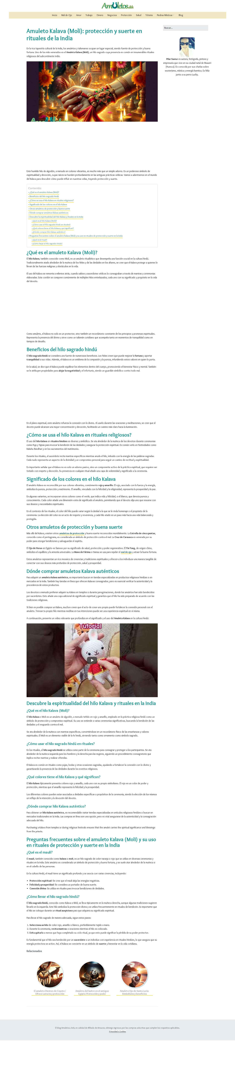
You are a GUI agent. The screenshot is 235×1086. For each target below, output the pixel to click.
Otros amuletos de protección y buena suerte (50, 254)
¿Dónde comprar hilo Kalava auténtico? (49, 277)
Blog (181, 15)
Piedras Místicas (164, 15)
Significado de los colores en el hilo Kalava (48, 250)
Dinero (100, 15)
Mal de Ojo (66, 15)
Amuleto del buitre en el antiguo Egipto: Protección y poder (92, 1038)
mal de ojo (126, 597)
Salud (138, 15)
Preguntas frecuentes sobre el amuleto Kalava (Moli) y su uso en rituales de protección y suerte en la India (76, 281)
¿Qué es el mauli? (40, 285)
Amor (78, 15)
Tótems (149, 15)
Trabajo (89, 15)
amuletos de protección (71, 578)
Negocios (112, 15)
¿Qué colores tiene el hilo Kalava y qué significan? (53, 273)
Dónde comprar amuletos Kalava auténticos (49, 258)
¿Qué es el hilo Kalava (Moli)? (45, 266)
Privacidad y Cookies (117, 1077)
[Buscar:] (185, 28)
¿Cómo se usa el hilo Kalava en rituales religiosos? (52, 246)
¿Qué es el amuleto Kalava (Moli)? (44, 237)
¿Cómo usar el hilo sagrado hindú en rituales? (51, 270)
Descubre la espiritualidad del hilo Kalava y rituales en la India (56, 262)
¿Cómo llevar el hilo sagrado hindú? (47, 289)
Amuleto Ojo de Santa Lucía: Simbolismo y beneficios (134, 1038)
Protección (126, 15)
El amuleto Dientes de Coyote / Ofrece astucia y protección (50, 1038)
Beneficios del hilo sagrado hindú (44, 241)
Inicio (54, 15)
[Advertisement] (92, 82)
